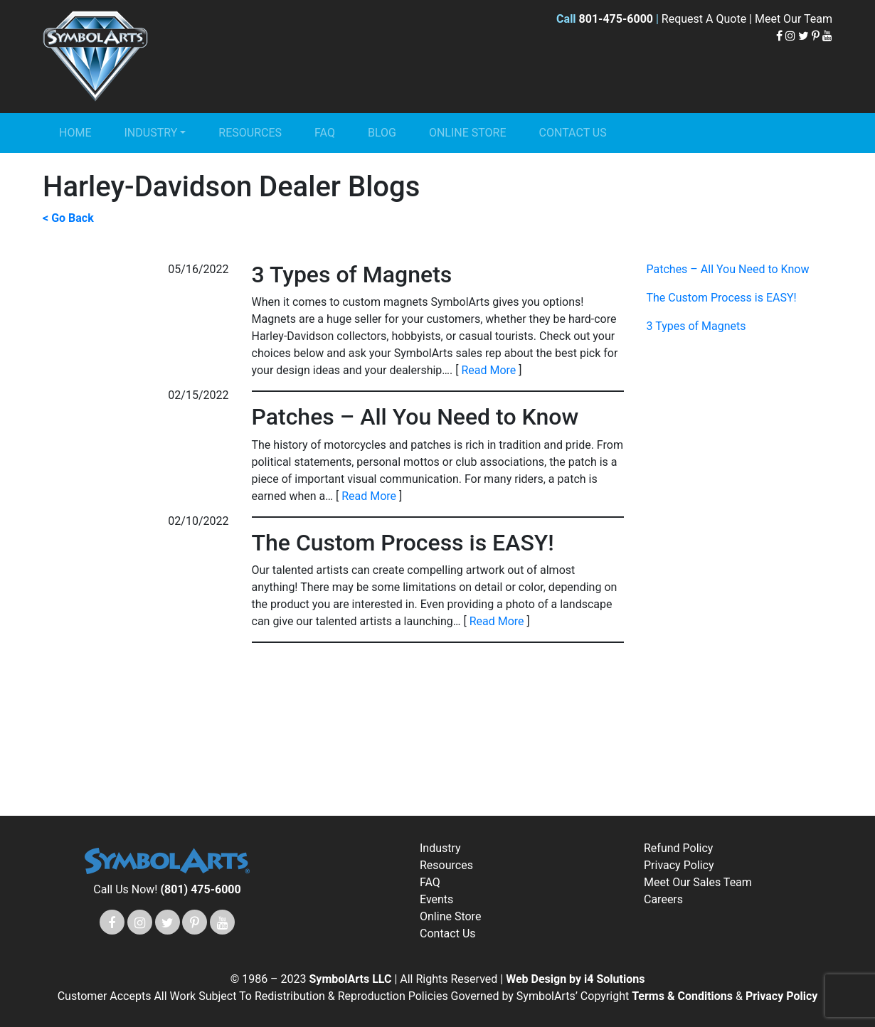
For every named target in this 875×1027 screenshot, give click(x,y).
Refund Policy (678, 848)
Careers (663, 899)
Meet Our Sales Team (698, 882)
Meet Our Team (793, 19)
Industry (150, 132)
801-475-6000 (616, 19)
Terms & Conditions (684, 996)
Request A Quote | (708, 19)
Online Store (468, 132)
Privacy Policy (679, 865)
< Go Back (68, 218)
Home (75, 132)
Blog (382, 132)
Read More (488, 370)
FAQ (324, 132)
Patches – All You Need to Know (728, 269)
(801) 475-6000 (200, 889)
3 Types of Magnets (696, 326)
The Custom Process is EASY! (722, 297)
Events (436, 899)
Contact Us (573, 132)
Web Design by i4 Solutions (575, 979)
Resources (250, 132)
